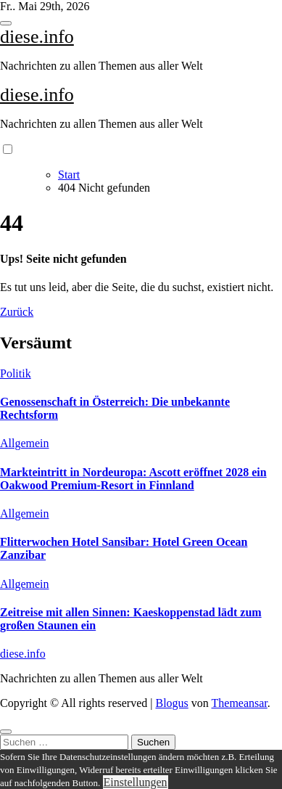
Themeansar (240, 703)
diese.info (37, 36)
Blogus (171, 703)
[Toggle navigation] (6, 23)
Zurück (16, 312)
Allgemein (24, 443)
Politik (15, 373)
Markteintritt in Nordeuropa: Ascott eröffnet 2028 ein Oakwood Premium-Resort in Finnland (133, 478)
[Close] (6, 731)
